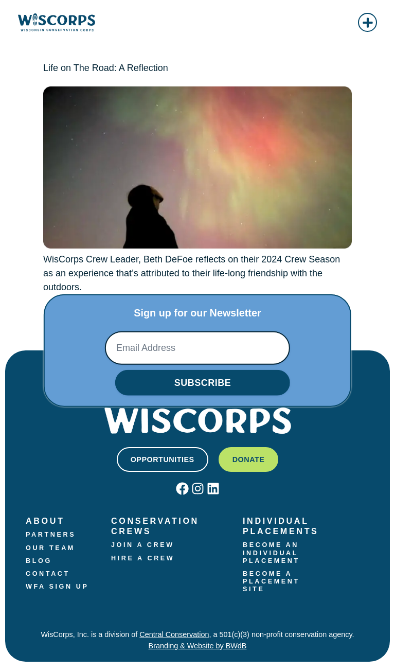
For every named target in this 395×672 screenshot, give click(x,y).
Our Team (50, 548)
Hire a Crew (142, 558)
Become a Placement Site (273, 581)
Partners (51, 534)
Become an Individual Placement (272, 552)
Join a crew (142, 545)
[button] (367, 22)
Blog (39, 560)
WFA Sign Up (57, 586)
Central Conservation (174, 634)
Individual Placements (281, 526)
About (45, 520)
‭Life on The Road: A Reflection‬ (105, 68)
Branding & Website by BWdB (198, 646)
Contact (48, 573)
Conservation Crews (157, 526)
